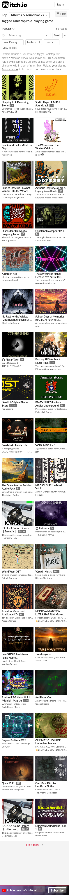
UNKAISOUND (9, 538)
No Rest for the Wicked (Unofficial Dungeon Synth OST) (17, 319)
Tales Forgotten (43, 654)
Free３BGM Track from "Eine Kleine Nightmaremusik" (15, 657)
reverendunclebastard (45, 283)
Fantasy (31, 42)
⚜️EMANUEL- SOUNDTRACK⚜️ (51, 620)
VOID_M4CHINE (45, 445)
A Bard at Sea (9, 273)
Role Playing (10, 42)
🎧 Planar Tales (10, 359)
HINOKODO (41, 111)
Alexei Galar (41, 660)
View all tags (10, 47)
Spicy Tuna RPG (43, 240)
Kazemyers (7, 154)
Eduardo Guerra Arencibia (48, 369)
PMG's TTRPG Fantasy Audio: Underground (48, 404)
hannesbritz (7, 408)
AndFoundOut (43, 697)
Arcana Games (9, 620)
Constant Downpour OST (49, 230)
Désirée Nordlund (43, 578)
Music (57, 35)
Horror (49, 42)
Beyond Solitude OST (14, 740)
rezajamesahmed (10, 280)
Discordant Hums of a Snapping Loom (14, 232)
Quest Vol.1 (8, 783)
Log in (60, 4)
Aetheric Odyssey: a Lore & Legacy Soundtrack (50, 189)
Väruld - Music (43, 571)
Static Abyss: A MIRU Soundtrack (47, 104)
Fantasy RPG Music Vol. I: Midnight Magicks (16, 699)
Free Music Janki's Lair (14, 445)
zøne (37, 326)
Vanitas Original (9, 664)
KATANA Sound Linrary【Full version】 (15, 827)
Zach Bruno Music (11, 707)
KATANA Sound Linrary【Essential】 (15, 530)
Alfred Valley (8, 111)
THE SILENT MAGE (11, 366)
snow (37, 154)
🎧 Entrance (42, 528)
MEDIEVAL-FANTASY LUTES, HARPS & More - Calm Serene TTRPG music (50, 614)
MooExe (39, 494)
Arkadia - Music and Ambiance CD (13, 613)
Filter (61, 13)
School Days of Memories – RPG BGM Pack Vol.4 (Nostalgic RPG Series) (50, 319)
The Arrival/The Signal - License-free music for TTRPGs (48, 277)
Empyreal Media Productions (49, 197)
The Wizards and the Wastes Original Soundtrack (47, 148)
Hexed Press (41, 835)
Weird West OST (11, 571)
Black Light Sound (11, 323)
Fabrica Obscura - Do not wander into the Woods (16, 189)
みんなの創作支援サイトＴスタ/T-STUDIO (17, 451)
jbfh (37, 451)
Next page (32, 844)
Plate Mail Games (43, 412)
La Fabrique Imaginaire (13, 197)
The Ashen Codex (10, 495)
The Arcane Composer (46, 792)
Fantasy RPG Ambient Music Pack (47, 361)
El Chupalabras (9, 240)
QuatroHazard (42, 703)
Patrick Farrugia (9, 578)
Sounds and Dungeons (13, 789)
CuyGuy (6, 746)
